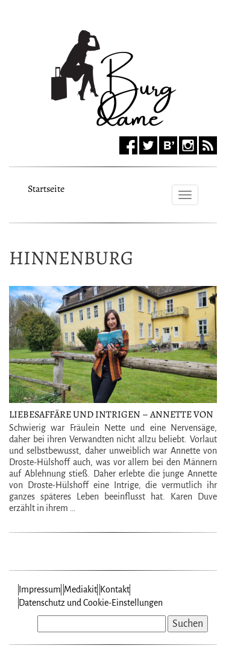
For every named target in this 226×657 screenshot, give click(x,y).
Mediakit (80, 589)
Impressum (40, 589)
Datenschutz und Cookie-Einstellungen (91, 603)
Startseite (46, 187)
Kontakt (115, 589)
